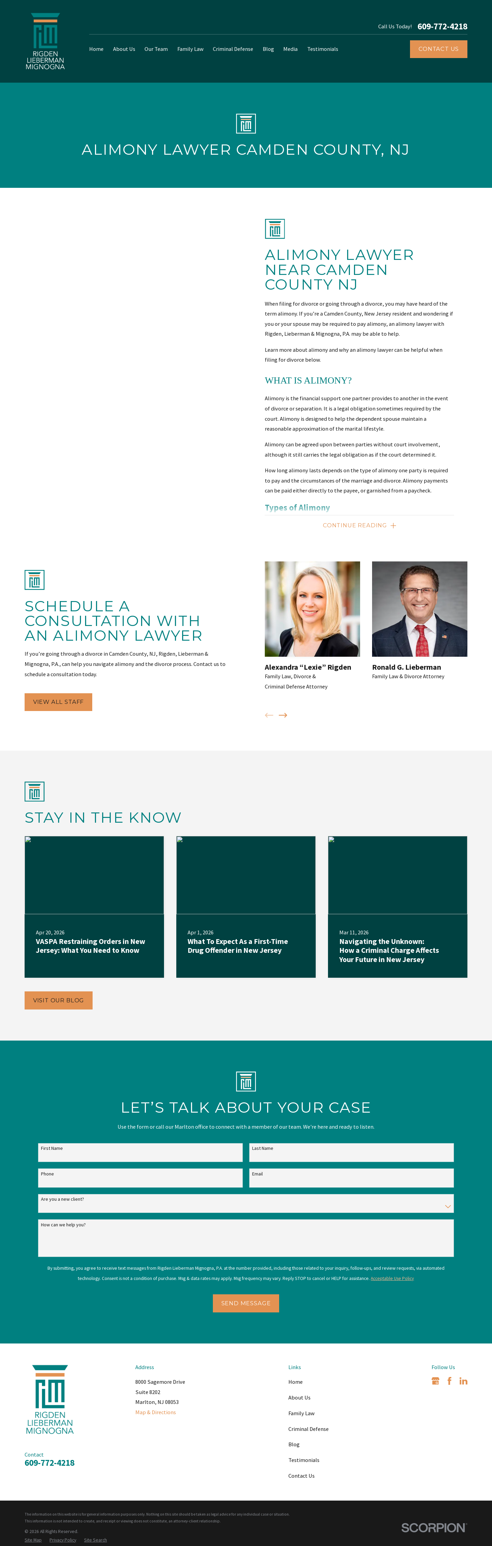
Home (295, 1381)
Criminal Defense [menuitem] (233, 48)
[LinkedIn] (463, 1381)
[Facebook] (449, 1381)
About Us (299, 1397)
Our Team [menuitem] (156, 48)
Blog (294, 1444)
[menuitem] (33, 1540)
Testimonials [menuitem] (322, 48)
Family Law (301, 1413)
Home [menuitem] (96, 48)
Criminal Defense (308, 1428)
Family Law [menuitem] (190, 48)
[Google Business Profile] (435, 1381)
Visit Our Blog (58, 1000)
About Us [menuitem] (124, 48)
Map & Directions (155, 1412)
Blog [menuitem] (268, 48)
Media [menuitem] (290, 48)
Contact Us (439, 48)
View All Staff (49, 701)
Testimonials (303, 1460)
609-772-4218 (442, 26)
